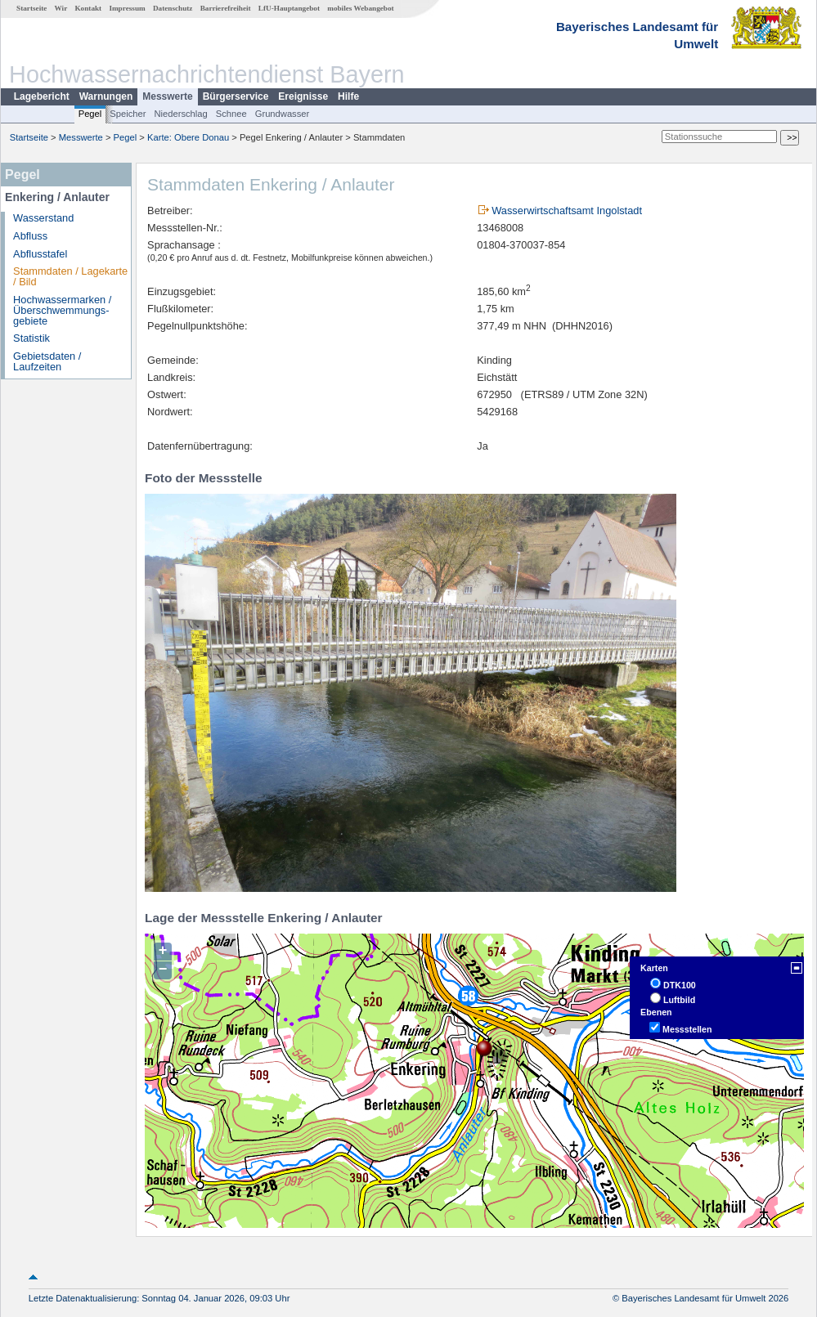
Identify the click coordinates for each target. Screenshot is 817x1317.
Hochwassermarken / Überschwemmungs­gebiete (62, 310)
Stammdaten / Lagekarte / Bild (70, 276)
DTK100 (679, 985)
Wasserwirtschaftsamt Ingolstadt (567, 210)
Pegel (90, 114)
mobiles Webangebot (360, 8)
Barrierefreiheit (225, 8)
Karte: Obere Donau (188, 137)
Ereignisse (303, 96)
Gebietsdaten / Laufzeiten (47, 361)
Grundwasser (282, 114)
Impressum (127, 8)
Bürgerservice (236, 96)
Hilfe (348, 96)
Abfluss (30, 236)
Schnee (231, 114)
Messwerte (167, 96)
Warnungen (106, 96)
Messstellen (687, 1029)
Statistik (31, 338)
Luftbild (679, 1000)
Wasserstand (43, 218)
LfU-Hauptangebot (289, 8)
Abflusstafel (40, 254)
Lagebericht (42, 96)
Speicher (128, 114)
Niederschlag (180, 114)
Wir (61, 8)
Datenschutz (173, 8)
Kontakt (87, 8)
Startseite (31, 8)
